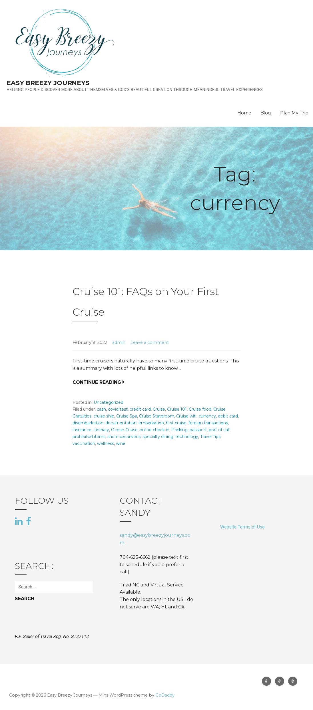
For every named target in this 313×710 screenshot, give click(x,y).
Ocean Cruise (124, 429)
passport (198, 429)
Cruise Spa (126, 416)
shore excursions (124, 436)
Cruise (159, 409)
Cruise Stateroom (156, 416)
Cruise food (200, 409)
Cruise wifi (186, 416)
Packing (179, 429)
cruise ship (103, 416)
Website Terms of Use (242, 527)
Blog (265, 113)
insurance (82, 429)
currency (207, 416)
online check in (154, 429)
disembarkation (88, 422)
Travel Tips (210, 436)
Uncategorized (108, 402)
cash (101, 409)
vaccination (84, 443)
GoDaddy (164, 695)
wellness (105, 443)
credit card (140, 409)
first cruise (176, 422)
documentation (121, 422)
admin (118, 342)
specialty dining (158, 436)
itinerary (101, 429)
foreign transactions (208, 422)
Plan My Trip (294, 113)
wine (120, 443)
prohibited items (89, 436)
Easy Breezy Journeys (48, 83)
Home (244, 113)
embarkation (151, 422)
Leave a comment (150, 342)
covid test (118, 409)
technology (186, 436)
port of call (219, 429)
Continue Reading (97, 382)
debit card (228, 416)
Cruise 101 (177, 409)
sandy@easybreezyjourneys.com (155, 538)
